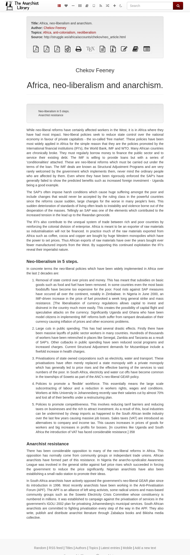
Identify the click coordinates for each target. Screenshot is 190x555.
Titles (69, 548)
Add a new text (145, 548)
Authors (80, 548)
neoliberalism (86, 32)
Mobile (127, 548)
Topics (93, 548)
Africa (47, 32)
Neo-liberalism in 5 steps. (54, 111)
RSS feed (56, 548)
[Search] (150, 6)
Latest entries (110, 548)
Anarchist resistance (50, 115)
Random (40, 548)
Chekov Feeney (55, 28)
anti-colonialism (64, 32)
